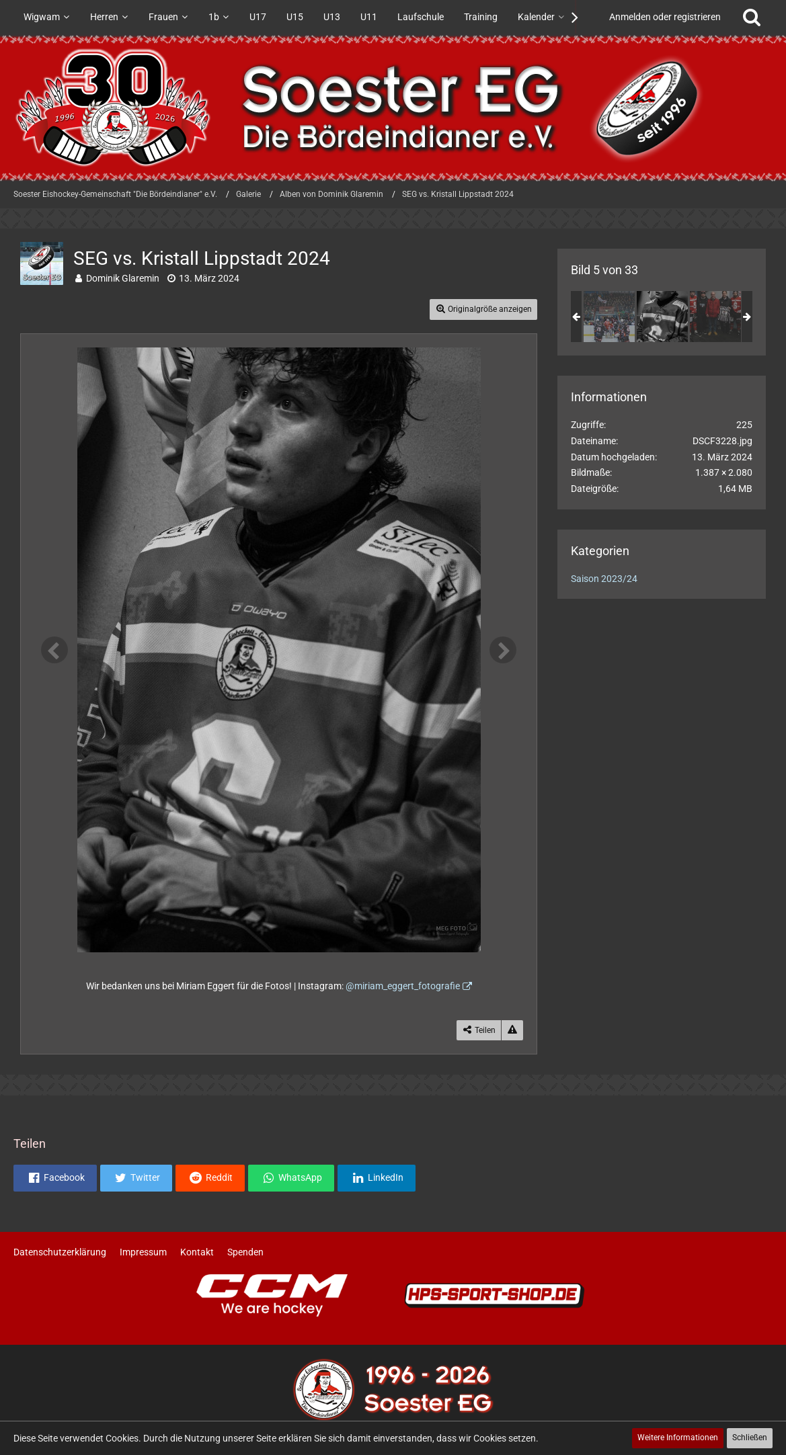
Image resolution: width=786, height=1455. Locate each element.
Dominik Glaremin (122, 278)
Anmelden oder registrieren (665, 16)
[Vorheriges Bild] (54, 649)
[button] (55, 1178)
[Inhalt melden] (512, 1030)
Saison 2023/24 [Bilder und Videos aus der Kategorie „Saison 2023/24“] (604, 578)
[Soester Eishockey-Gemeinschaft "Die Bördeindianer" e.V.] (393, 107)
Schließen (749, 1437)
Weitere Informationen (677, 1437)
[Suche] (752, 17)
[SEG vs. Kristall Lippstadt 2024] (609, 316)
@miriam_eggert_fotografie (403, 986)
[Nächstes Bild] (502, 649)
